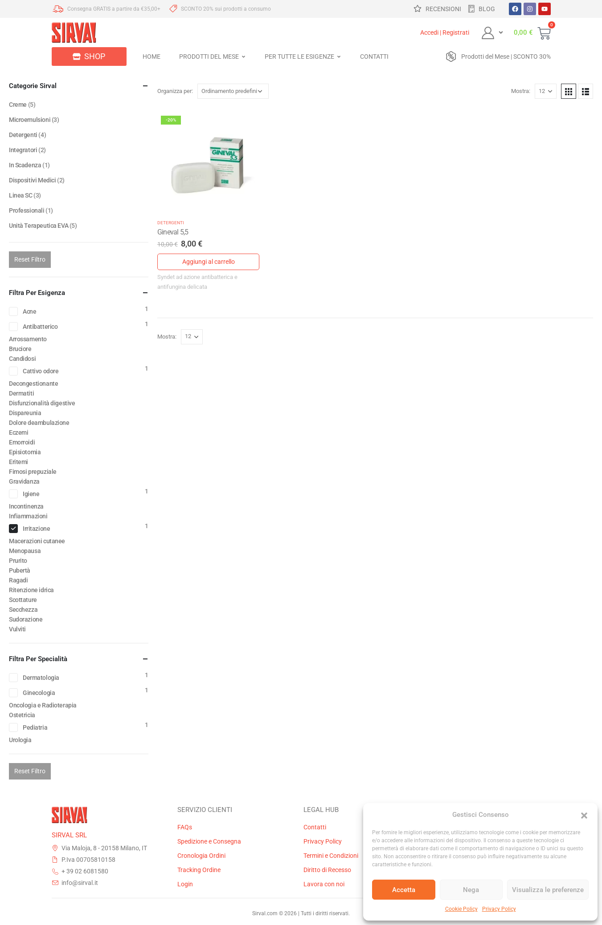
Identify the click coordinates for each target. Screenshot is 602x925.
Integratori (23, 149)
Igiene (31, 493)
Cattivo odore (41, 371)
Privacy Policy (499, 909)
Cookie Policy (461, 909)
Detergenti (170, 222)
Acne (29, 311)
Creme (18, 104)
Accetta (403, 890)
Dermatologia (41, 677)
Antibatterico (40, 326)
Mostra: (520, 91)
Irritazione (36, 528)
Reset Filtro (29, 259)
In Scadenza (25, 165)
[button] (584, 814)
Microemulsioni (29, 119)
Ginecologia (39, 692)
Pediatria (35, 727)
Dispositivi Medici (32, 180)
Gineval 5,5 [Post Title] (172, 232)
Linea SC (21, 195)
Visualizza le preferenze (548, 890)
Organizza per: (175, 91)
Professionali (27, 210)
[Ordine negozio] (233, 91)
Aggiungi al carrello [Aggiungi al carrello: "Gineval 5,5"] (208, 261)
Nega (471, 890)
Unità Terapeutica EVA (38, 225)
